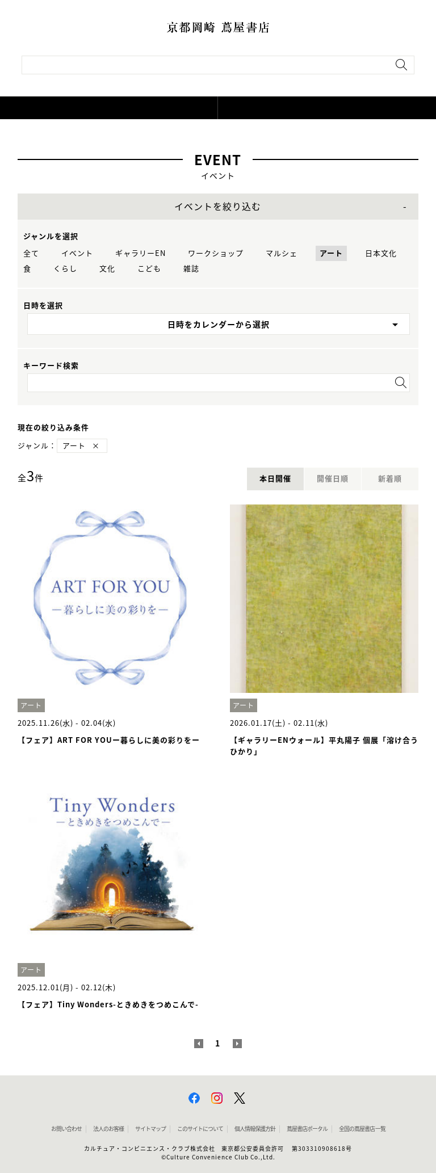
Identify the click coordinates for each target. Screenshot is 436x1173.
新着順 (390, 478)
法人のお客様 (108, 1129)
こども (149, 268)
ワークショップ (216, 253)
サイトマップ (150, 1129)
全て (31, 253)
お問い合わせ (66, 1129)
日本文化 (381, 253)
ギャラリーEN (140, 253)
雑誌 (191, 268)
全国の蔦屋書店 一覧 (362, 1129)
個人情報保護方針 (254, 1129)
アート (331, 253)
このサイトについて (200, 1129)
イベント (77, 253)
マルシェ (281, 253)
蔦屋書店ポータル (307, 1129)
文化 (107, 268)
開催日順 (333, 478)
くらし (65, 268)
